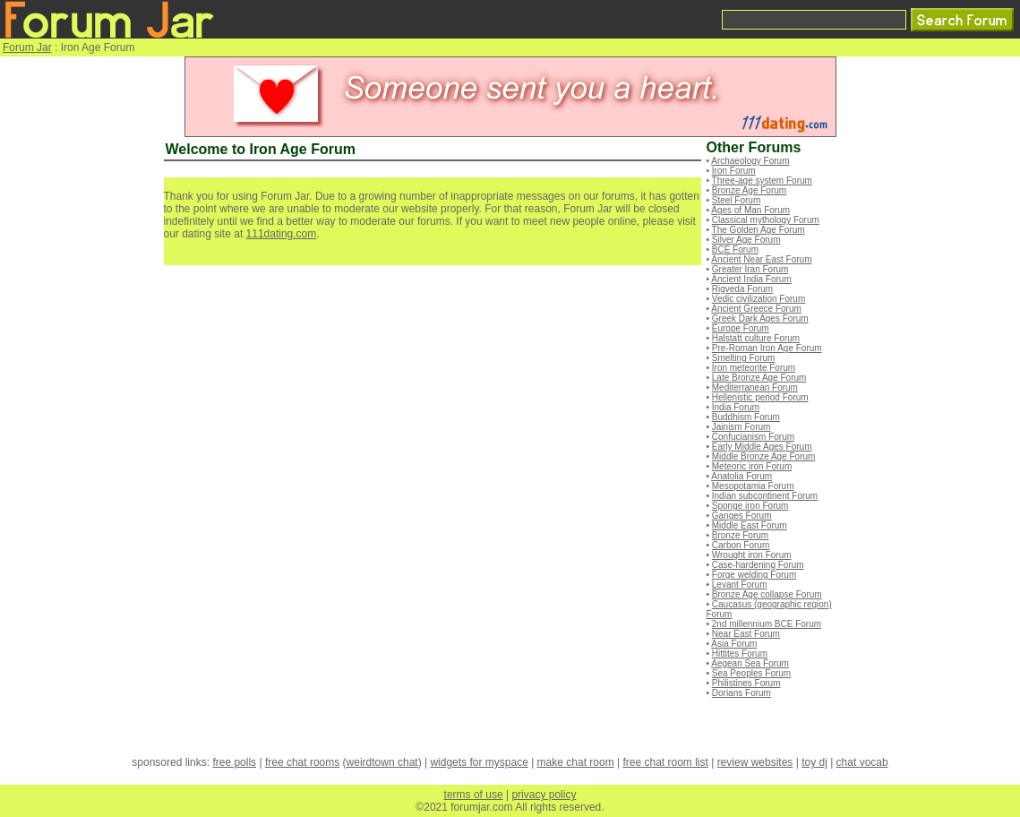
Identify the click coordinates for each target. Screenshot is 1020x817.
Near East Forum (746, 634)
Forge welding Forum (754, 575)
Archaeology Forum (750, 161)
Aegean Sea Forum (750, 663)
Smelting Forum (744, 358)
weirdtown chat (382, 762)
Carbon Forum (740, 545)
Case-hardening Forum (758, 565)
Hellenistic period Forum (760, 397)
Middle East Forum (749, 525)
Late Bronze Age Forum (759, 378)
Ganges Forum (742, 515)
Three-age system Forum (762, 180)
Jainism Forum (741, 427)
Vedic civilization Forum (758, 299)
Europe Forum (740, 328)
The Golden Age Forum (758, 230)
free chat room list (664, 762)
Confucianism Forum (753, 437)
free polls (234, 762)
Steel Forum (736, 200)
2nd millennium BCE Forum (766, 624)
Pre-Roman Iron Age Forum (767, 348)
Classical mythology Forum (765, 220)
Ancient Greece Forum (756, 309)
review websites (755, 762)
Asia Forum (734, 644)
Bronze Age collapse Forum (767, 594)
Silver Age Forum (746, 240)
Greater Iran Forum (750, 269)
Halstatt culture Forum (756, 338)
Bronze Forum (740, 535)
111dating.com (281, 234)
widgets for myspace (478, 762)
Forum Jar (27, 47)
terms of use (473, 794)
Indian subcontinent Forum (765, 496)
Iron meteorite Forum (753, 368)
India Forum (735, 407)
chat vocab (862, 762)
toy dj (814, 762)
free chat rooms (302, 762)
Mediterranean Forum (755, 387)
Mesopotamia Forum (753, 486)
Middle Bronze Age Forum (764, 456)
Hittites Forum (739, 653)
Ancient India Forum (751, 279)
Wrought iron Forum (752, 555)
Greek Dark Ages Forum (760, 318)
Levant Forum (739, 584)
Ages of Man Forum (750, 210)
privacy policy (543, 794)
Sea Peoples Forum (751, 673)
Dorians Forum (741, 693)
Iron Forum (734, 171)
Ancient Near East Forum (761, 259)
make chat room (575, 762)
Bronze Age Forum (749, 190)
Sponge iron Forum (750, 506)
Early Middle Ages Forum (762, 447)
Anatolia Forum (741, 476)
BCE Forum (735, 249)
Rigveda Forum (742, 289)
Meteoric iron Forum (752, 466)
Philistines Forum (746, 683)
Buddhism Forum (746, 417)
